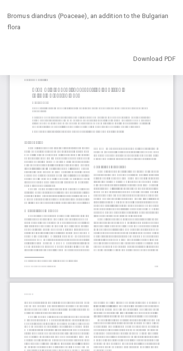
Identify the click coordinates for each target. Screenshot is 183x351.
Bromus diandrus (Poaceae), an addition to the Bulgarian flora (88, 21)
